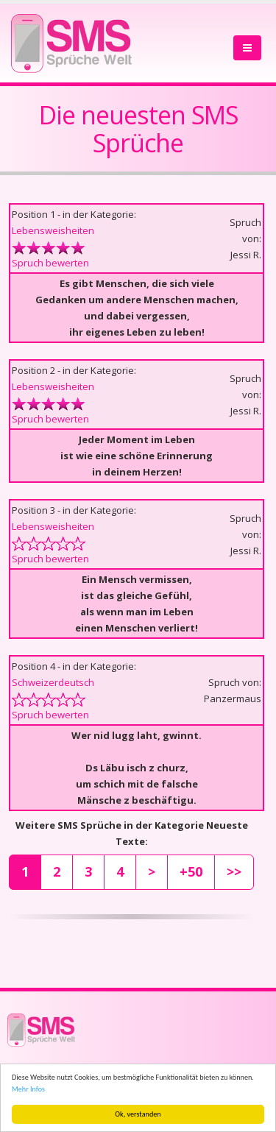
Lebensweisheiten (53, 230)
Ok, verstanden (137, 1114)
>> (234, 871)
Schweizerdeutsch (53, 682)
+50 (191, 871)
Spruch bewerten (50, 262)
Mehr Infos (28, 1089)
